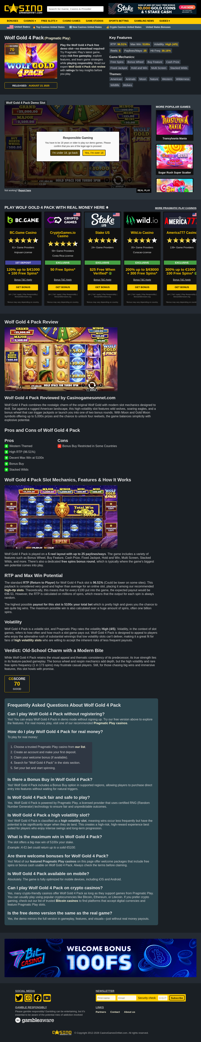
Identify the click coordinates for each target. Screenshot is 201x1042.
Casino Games (71, 21)
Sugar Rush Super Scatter (174, 172)
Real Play (144, 190)
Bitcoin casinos (67, 900)
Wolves (127, 85)
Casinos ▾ (30, 21)
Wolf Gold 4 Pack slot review (87, 66)
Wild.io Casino (142, 232)
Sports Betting (119, 21)
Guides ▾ (164, 21)
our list (80, 746)
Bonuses (12, 21)
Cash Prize (172, 61)
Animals (131, 79)
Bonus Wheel (135, 61)
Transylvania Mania (175, 138)
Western (167, 79)
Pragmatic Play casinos (110, 723)
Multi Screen (158, 68)
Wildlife (114, 85)
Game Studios (94, 21)
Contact (115, 1012)
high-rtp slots (14, 590)
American (116, 79)
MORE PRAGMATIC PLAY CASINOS (175, 208)
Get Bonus (23, 287)
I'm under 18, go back (65, 152)
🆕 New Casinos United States (85, 27)
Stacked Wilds (178, 68)
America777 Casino (182, 232)
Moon (142, 79)
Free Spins (117, 61)
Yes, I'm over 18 (94, 152)
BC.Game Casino (23, 232)
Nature (154, 79)
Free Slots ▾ (49, 21)
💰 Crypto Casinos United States (124, 27)
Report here (24, 190)
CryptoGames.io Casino (63, 234)
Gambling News (144, 21)
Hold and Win (139, 68)
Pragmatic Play (57, 38)
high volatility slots (28, 640)
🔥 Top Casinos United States (49, 27)
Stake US (102, 232)
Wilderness (182, 79)
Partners (101, 1012)
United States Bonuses (158, 27)
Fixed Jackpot (118, 68)
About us (129, 1012)
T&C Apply (17, 294)
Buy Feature (155, 61)
